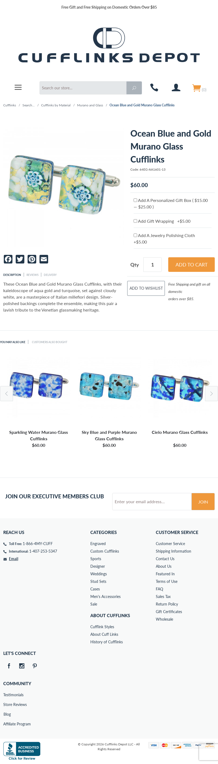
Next (211, 393)
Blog (7, 714)
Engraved (98, 543)
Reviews (32, 274)
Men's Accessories (105, 596)
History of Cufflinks (106, 642)
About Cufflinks (110, 615)
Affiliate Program (7, 724)
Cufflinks (9, 105)
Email (13, 558)
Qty (134, 265)
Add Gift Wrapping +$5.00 (162, 221)
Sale (93, 604)
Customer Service (170, 543)
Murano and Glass (90, 105)
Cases (95, 589)
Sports (95, 558)
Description (12, 274)
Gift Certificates (169, 611)
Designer (97, 566)
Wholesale (164, 619)
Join (203, 501)
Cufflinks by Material (56, 105)
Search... (28, 105)
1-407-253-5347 (43, 551)
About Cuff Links (104, 634)
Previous (6, 393)
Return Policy (167, 604)
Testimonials (7, 694)
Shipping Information (173, 551)
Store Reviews (7, 704)
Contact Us (165, 558)
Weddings (98, 574)
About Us (163, 566)
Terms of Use (166, 581)
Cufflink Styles (102, 626)
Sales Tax (163, 596)
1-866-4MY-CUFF (38, 543)
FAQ (159, 589)
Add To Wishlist (146, 288)
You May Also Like (12, 342)
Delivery (50, 274)
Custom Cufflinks (104, 551)
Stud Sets (98, 581)
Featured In (165, 574)
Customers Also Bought (49, 342)
